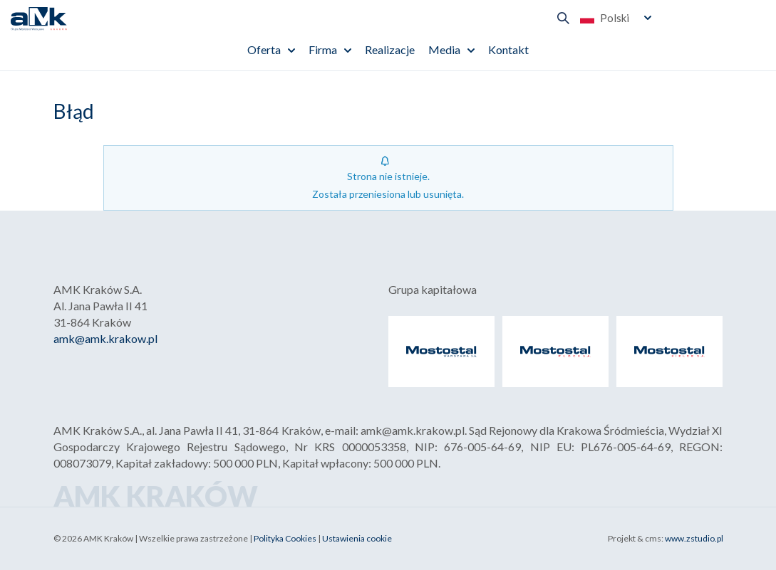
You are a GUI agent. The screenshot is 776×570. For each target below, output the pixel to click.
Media (444, 49)
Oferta (264, 49)
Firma (323, 49)
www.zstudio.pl (694, 538)
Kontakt (508, 49)
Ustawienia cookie (357, 538)
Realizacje (390, 49)
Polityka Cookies (285, 538)
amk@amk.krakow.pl (105, 338)
